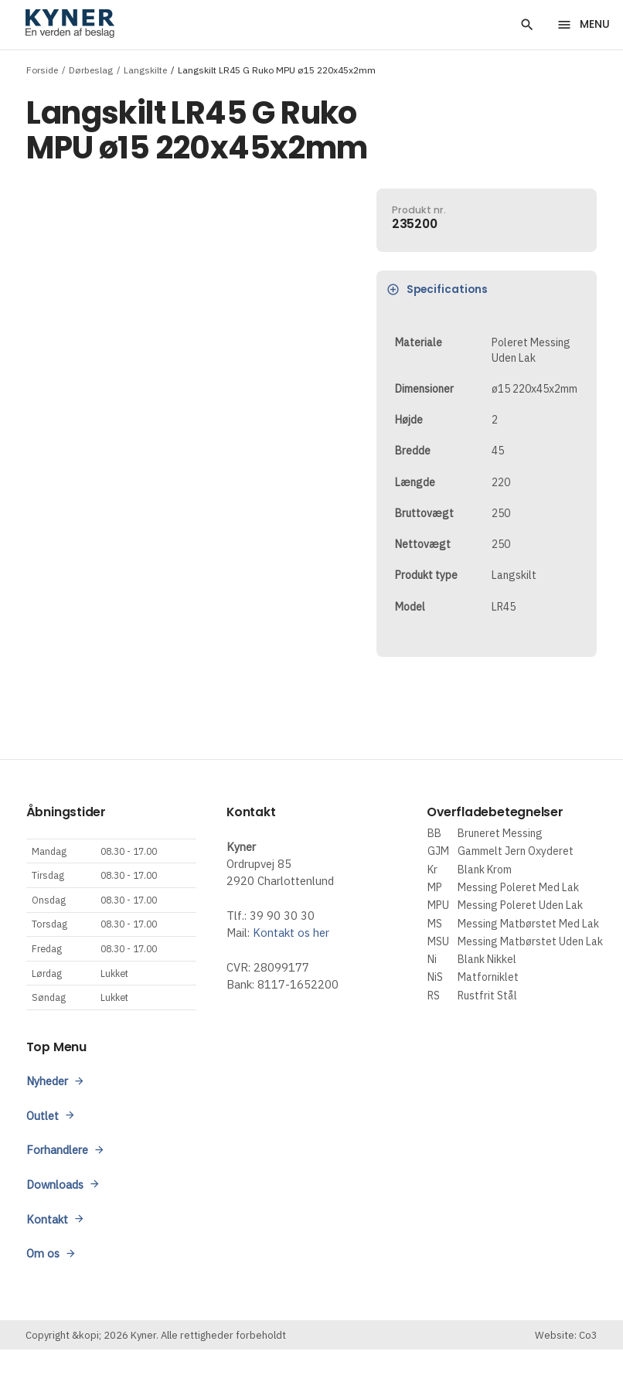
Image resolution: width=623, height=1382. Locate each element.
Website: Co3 (566, 1335)
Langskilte (145, 69)
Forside (42, 69)
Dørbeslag (91, 69)
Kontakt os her (291, 932)
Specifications (438, 289)
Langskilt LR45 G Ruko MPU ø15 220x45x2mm (277, 69)
